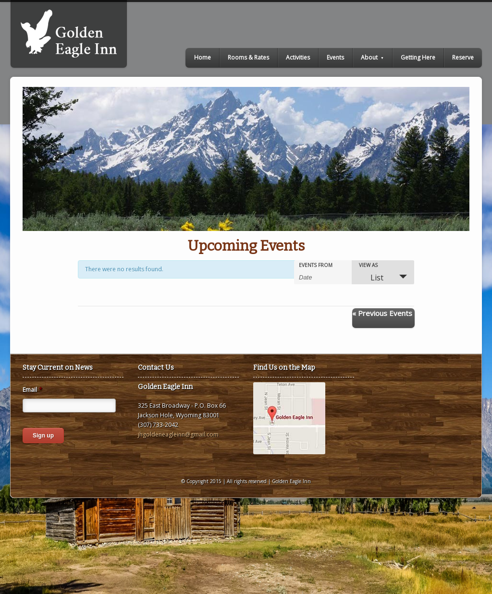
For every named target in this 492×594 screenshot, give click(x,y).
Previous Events (382, 313)
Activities (298, 57)
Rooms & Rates (248, 57)
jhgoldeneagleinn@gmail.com (178, 434)
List (371, 277)
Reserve (463, 57)
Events (335, 57)
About (372, 57)
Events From (315, 265)
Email (32, 390)
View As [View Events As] (368, 265)
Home (202, 57)
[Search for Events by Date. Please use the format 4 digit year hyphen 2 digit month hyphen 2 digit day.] (323, 276)
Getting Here (418, 57)
